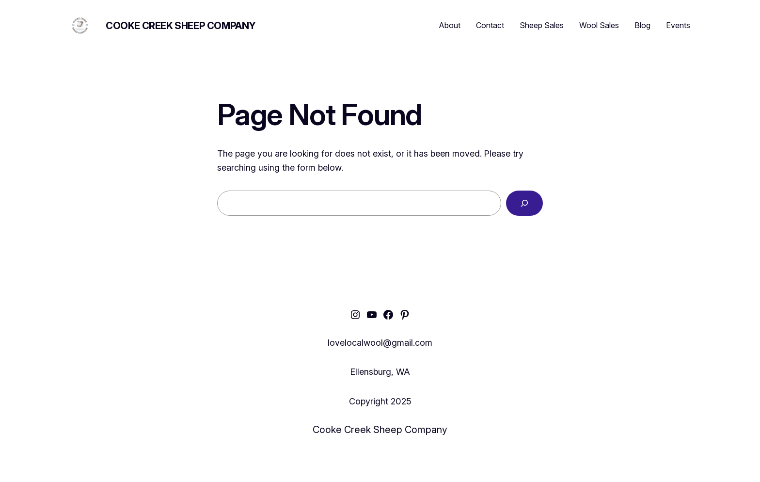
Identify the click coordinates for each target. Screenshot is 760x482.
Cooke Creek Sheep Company (181, 26)
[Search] (524, 203)
